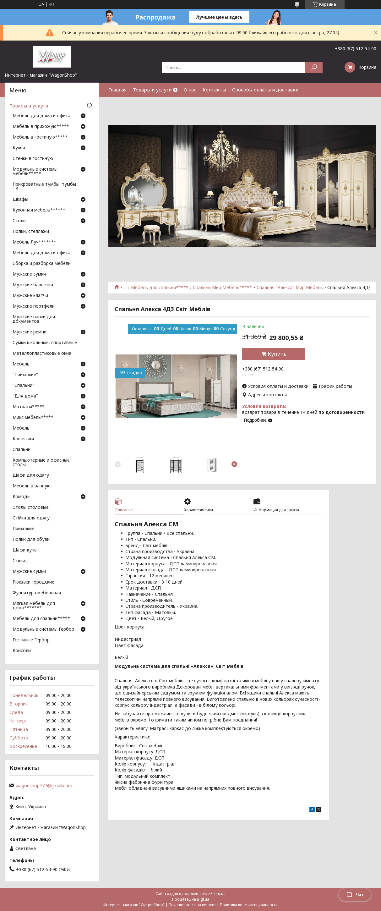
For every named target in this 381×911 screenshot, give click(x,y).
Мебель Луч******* (34, 242)
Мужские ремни (29, 332)
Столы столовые (31, 507)
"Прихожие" (25, 374)
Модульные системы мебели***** (35, 171)
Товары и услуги (152, 89)
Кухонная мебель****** (39, 210)
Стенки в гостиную (33, 158)
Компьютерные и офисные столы (41, 462)
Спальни (21, 449)
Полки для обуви (31, 539)
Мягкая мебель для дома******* (34, 606)
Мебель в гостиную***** (40, 137)
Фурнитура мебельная (37, 592)
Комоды (21, 496)
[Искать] (314, 67)
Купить (277, 353)
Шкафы (20, 199)
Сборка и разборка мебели (42, 263)
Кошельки (23, 439)
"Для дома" (25, 396)
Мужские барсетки (33, 285)
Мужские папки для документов (34, 319)
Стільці (20, 560)
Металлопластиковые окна (42, 353)
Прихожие (23, 528)
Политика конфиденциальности (249, 905)
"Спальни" (23, 385)
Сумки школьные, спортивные (45, 342)
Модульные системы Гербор (43, 629)
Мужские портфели (34, 306)
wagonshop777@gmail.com (44, 785)
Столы (19, 220)
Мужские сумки (29, 274)
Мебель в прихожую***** (41, 126)
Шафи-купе (25, 550)
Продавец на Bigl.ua (190, 899)
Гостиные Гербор (31, 640)
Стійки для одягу (31, 518)
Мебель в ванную (32, 486)
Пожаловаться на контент (192, 905)
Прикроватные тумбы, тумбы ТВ (44, 186)
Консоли (22, 650)
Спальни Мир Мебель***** (222, 287)
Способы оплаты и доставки (265, 89)
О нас (190, 89)
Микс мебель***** (33, 417)
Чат (354, 894)
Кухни (19, 148)
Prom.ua (218, 893)
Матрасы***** (29, 406)
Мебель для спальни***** (159, 287)
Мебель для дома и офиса (41, 115)
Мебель (21, 364)
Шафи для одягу (31, 475)
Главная (117, 89)
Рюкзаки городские (33, 582)
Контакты (214, 89)
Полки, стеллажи (31, 231)
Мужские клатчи (30, 295)
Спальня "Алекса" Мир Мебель (290, 287)
